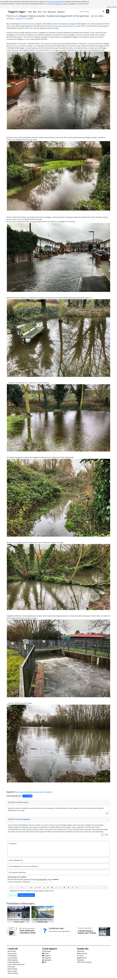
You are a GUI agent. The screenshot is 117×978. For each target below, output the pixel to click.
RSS (44, 962)
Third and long (13, 973)
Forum (40, 12)
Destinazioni (52, 12)
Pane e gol (11, 967)
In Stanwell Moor (13, 962)
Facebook (46, 956)
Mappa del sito (82, 953)
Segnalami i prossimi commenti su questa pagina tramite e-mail (31, 891)
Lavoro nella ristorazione (16, 964)
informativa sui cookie (60, 4)
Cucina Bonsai (12, 958)
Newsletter (47, 960)
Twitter (45, 953)
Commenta (27, 796)
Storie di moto (12, 969)
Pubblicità (80, 960)
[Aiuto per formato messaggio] (106, 887)
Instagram (46, 958)
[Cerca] (90, 11)
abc (22, 887)
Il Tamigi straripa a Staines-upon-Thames (87, 932)
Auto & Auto (12, 951)
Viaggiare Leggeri (17, 11)
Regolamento (81, 958)
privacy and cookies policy (56, 2)
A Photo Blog (12, 956)
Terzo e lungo (12, 971)
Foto (44, 12)
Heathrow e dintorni (31, 792)
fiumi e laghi (19, 792)
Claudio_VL (19, 19)
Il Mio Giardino (13, 960)
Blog (34, 12)
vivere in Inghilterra (45, 792)
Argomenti (61, 12)
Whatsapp (46, 951)
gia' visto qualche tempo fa (65, 26)
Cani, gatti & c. (12, 953)
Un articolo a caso (56, 928)
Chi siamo (80, 956)
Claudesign (88, 962)
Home (30, 11)
